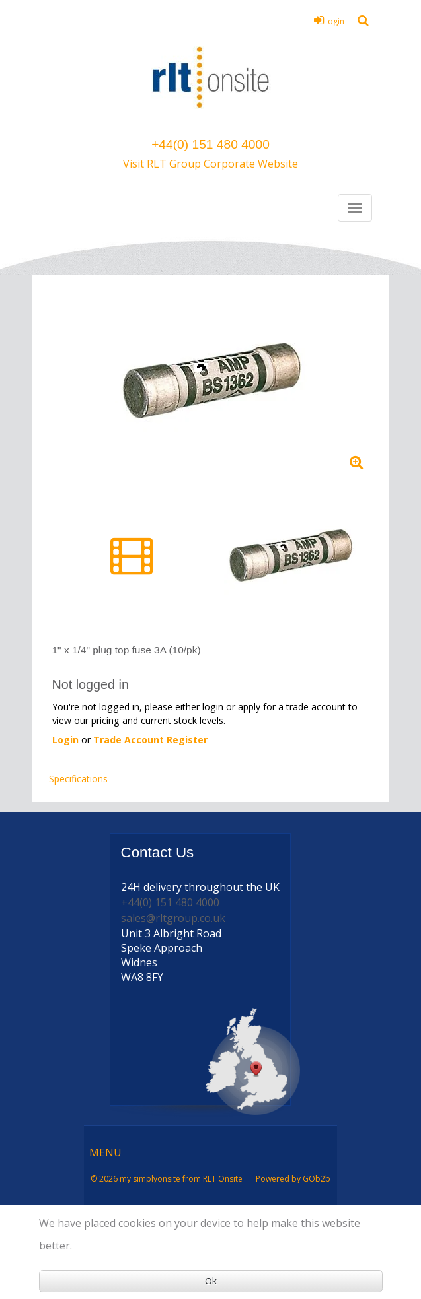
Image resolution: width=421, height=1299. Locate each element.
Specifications (78, 778)
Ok (211, 1281)
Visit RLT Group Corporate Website (210, 163)
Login (329, 20)
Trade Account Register (150, 739)
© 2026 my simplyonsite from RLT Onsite (167, 1178)
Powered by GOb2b (293, 1178)
